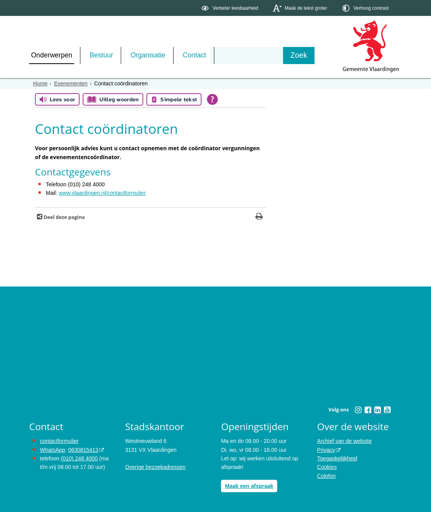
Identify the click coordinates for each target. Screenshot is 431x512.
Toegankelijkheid (337, 458)
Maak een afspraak (249, 486)
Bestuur (101, 55)
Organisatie (147, 55)
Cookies (327, 467)
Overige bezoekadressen (155, 467)
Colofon (326, 476)
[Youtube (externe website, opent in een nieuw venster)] (387, 410)
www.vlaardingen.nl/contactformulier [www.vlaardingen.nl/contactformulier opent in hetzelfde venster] (102, 193)
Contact (194, 55)
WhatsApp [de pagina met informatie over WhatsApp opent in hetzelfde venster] (52, 450)
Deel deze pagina (63, 217)
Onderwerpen (51, 55)
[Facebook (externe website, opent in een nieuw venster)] (367, 410)
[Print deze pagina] (259, 217)
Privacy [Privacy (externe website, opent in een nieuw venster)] (326, 450)
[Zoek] (299, 55)
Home (40, 83)
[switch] (230, 8)
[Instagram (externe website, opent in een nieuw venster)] (358, 410)
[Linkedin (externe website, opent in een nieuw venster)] (377, 410)
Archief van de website (344, 441)
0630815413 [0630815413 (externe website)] (83, 450)
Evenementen (70, 83)
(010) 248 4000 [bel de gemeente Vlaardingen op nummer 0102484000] (79, 458)
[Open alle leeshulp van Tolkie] (212, 99)
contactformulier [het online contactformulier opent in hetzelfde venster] (59, 441)
